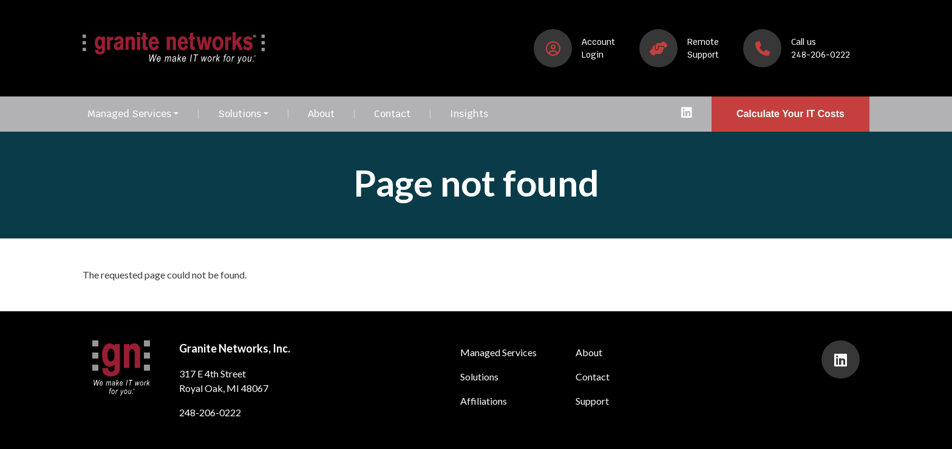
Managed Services (129, 114)
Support (592, 401)
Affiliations (483, 401)
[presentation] (686, 114)
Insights (469, 114)
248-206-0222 (210, 412)
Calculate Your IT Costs (790, 114)
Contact (392, 114)
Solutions (239, 114)
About (321, 114)
